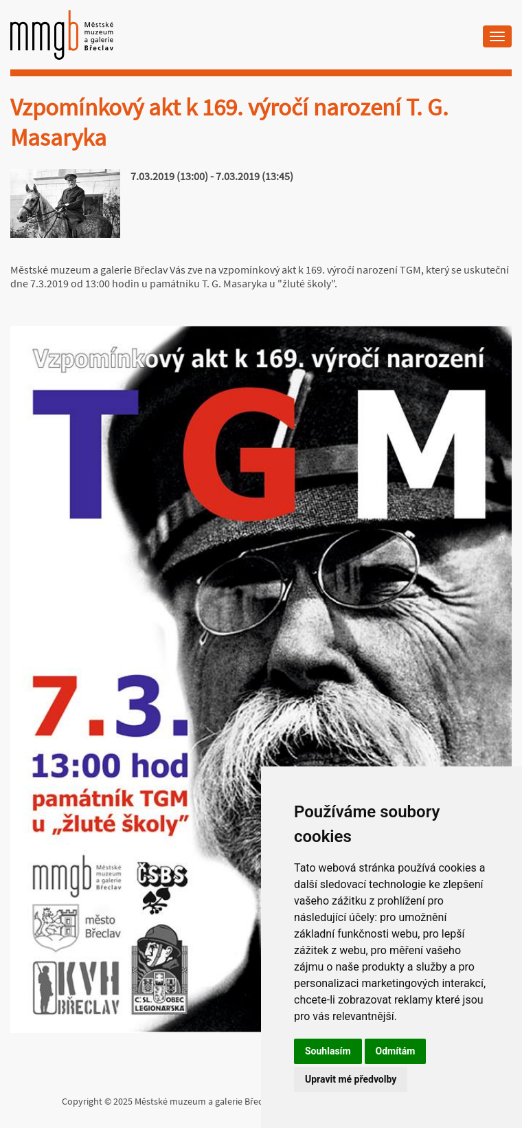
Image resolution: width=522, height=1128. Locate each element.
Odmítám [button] (396, 1051)
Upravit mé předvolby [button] (350, 1079)
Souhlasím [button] (328, 1051)
